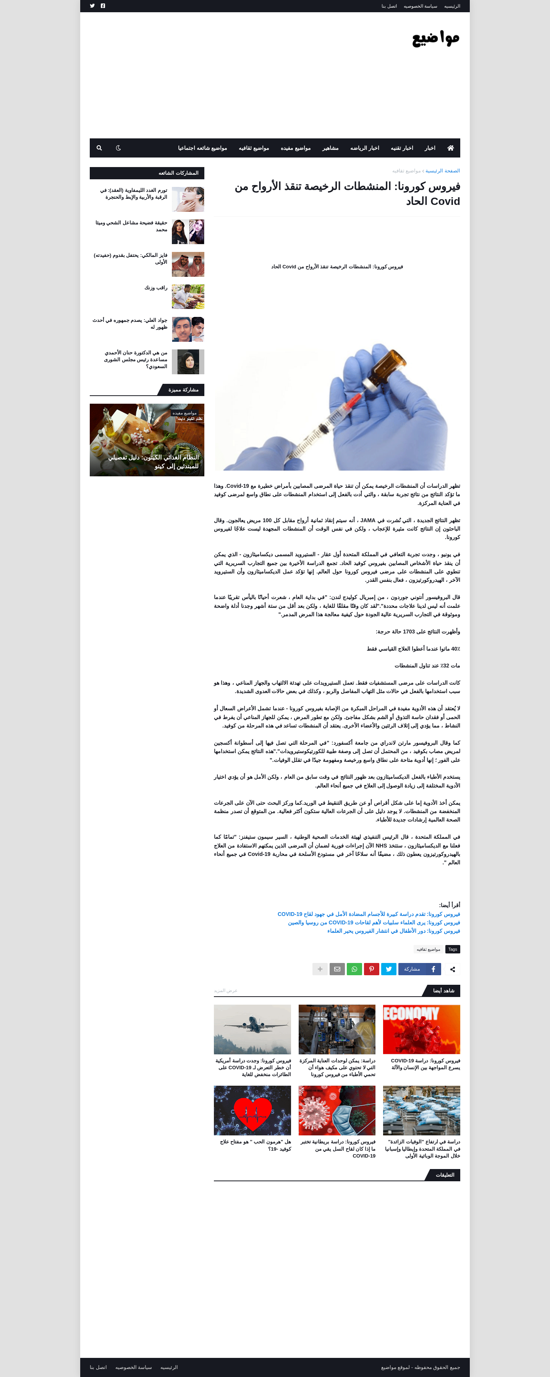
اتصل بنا (389, 6)
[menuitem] (450, 148)
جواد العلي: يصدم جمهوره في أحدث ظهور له (129, 323)
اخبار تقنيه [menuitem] (402, 148)
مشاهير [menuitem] (330, 148)
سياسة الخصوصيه (420, 6)
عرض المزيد (226, 990)
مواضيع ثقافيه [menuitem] (254, 148)
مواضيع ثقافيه (406, 171)
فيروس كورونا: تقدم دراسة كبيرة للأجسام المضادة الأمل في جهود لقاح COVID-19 (369, 914)
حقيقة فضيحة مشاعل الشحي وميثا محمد (131, 226)
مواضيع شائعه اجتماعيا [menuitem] (203, 148)
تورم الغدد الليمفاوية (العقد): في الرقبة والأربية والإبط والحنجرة (133, 193)
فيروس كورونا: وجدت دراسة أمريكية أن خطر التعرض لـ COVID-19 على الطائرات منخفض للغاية (253, 1067)
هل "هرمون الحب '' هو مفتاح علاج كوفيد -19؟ (255, 1145)
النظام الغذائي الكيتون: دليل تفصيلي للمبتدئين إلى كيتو (153, 461)
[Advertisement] (229, 75)
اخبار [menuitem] (430, 148)
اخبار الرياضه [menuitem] (364, 148)
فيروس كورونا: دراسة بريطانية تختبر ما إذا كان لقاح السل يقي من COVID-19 (338, 1148)
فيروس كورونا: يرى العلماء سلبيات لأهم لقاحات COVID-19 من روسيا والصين (374, 922)
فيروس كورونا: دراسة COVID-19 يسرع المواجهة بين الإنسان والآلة (425, 1064)
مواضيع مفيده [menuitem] (296, 148)
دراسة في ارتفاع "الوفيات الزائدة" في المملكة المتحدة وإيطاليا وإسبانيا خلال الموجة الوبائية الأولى (422, 1148)
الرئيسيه (452, 6)
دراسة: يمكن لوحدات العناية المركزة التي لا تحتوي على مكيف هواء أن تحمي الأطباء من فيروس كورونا (337, 1067)
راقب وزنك (155, 288)
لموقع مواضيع (395, 1367)
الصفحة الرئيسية (442, 171)
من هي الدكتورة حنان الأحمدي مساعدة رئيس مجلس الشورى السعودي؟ (135, 359)
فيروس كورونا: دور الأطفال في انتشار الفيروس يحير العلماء (393, 931)
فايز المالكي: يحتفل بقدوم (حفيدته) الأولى (130, 258)
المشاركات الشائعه (179, 173)
